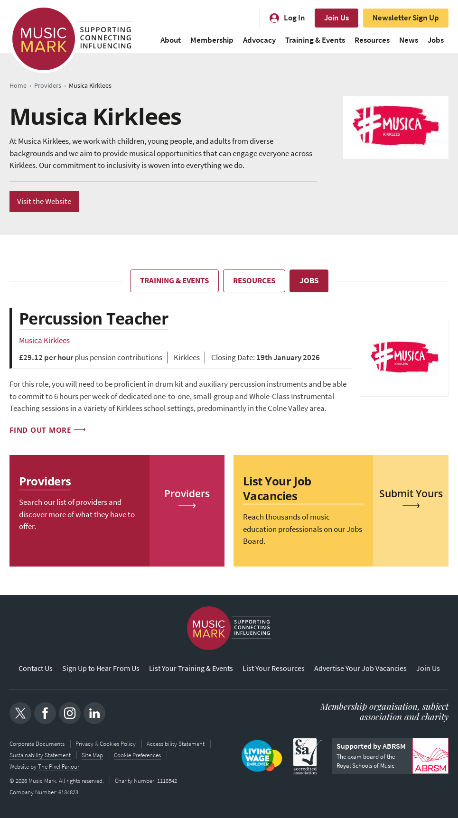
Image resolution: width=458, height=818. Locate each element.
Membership (212, 40)
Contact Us (36, 668)
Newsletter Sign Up (406, 17)
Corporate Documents (37, 743)
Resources (372, 40)
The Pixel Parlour (58, 766)
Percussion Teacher (93, 318)
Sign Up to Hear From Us (101, 668)
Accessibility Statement (176, 743)
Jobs (436, 40)
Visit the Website (44, 201)
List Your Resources (274, 668)
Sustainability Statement (40, 755)
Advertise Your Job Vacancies (360, 668)
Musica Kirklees (44, 340)
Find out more (40, 429)
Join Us (336, 17)
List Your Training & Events (191, 668)
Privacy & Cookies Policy (105, 743)
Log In (294, 17)
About (170, 40)
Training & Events (315, 40)
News (408, 40)
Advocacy (259, 40)
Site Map (92, 755)
